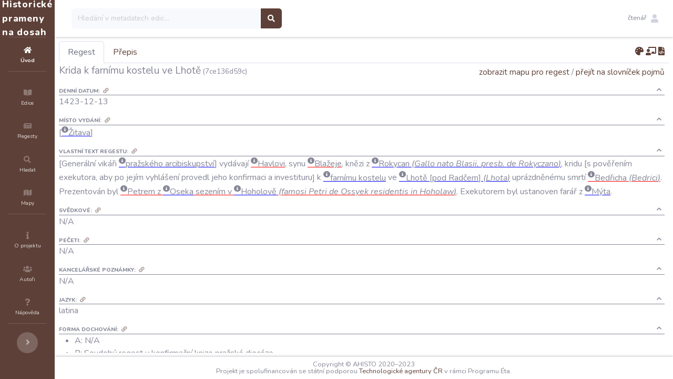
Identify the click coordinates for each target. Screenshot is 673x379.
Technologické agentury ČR (432, 371)
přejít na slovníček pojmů (620, 71)
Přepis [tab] (188, 52)
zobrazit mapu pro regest (524, 71)
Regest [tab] (144, 52)
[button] (643, 18)
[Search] (229, 18)
